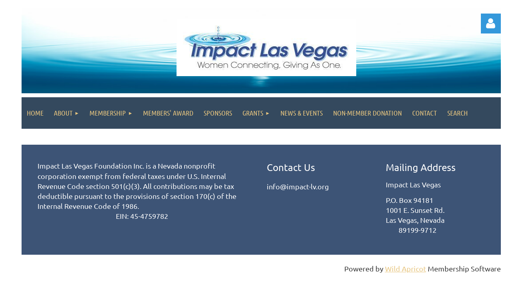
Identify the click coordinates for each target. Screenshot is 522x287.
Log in (491, 23)
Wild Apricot (405, 268)
